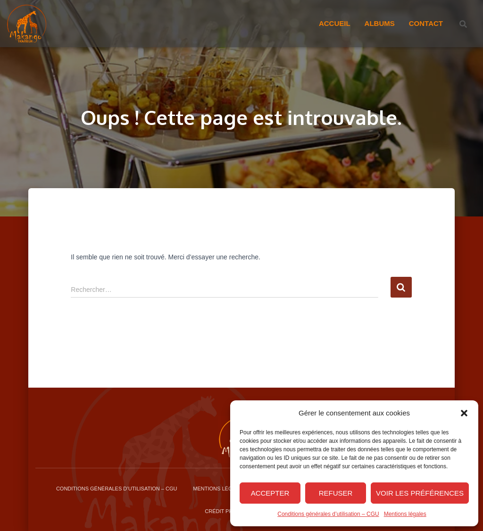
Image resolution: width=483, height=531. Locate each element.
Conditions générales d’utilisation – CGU (328, 514)
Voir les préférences (420, 493)
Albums (380, 23)
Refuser (336, 493)
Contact (426, 23)
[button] (464, 413)
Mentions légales (405, 514)
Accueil (334, 23)
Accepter (270, 493)
